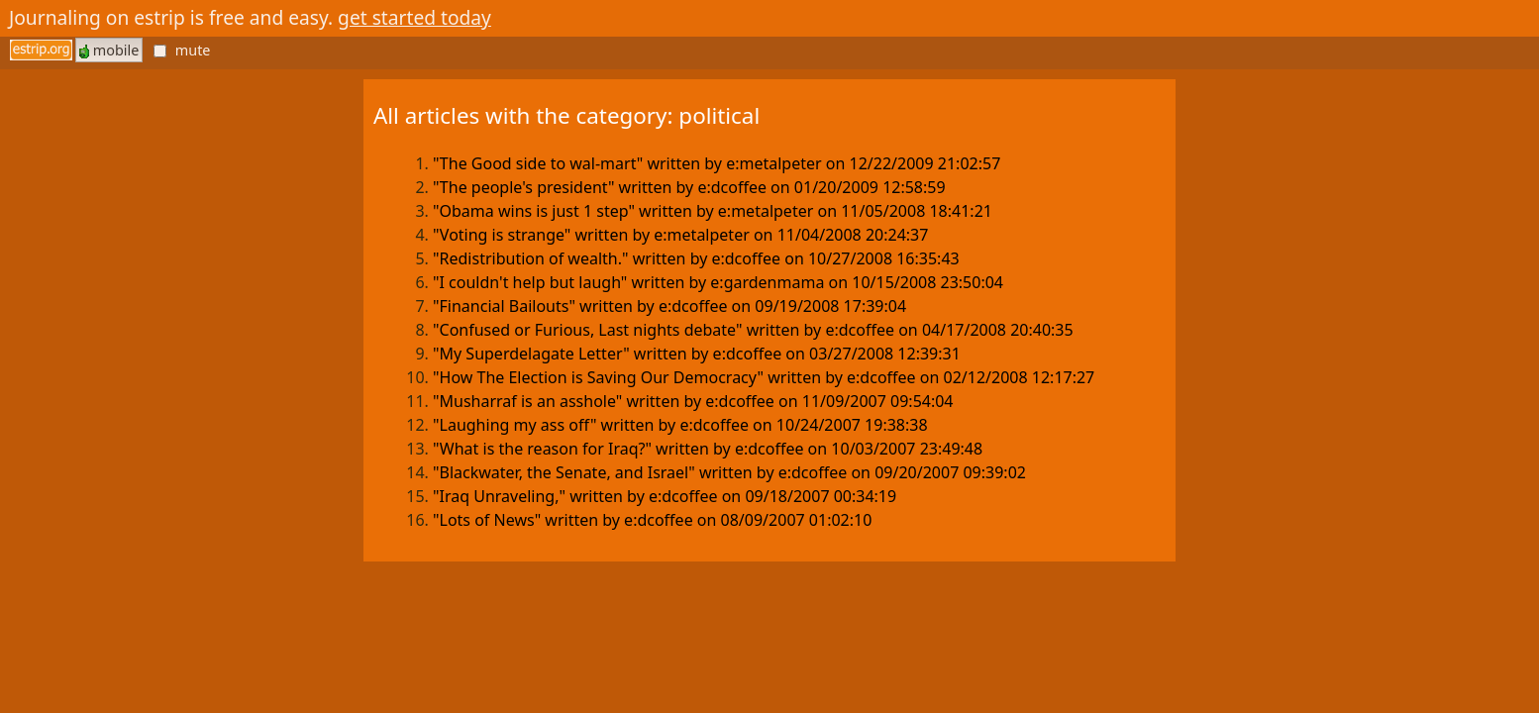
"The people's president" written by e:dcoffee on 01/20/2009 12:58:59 (689, 187)
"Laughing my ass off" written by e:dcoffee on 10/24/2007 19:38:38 (680, 425)
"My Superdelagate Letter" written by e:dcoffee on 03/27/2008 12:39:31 (697, 353)
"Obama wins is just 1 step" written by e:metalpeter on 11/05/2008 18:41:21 (712, 211)
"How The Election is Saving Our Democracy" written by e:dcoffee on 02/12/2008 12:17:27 (763, 377)
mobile (109, 50)
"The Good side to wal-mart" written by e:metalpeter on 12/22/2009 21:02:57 (716, 163)
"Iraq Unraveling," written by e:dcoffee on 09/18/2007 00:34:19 (664, 496)
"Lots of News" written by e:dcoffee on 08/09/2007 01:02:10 (652, 520)
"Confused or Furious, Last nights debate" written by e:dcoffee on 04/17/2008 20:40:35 (753, 330)
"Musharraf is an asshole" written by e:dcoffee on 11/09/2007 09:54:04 (693, 401)
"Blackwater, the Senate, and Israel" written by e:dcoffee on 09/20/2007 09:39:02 (729, 472)
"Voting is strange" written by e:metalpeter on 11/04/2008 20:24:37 (680, 235)
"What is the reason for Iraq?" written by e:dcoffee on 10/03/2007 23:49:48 (707, 448)
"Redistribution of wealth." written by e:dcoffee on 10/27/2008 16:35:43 (696, 258)
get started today (414, 17)
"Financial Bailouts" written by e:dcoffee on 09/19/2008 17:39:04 (669, 306)
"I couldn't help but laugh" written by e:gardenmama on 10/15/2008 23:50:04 (718, 282)
